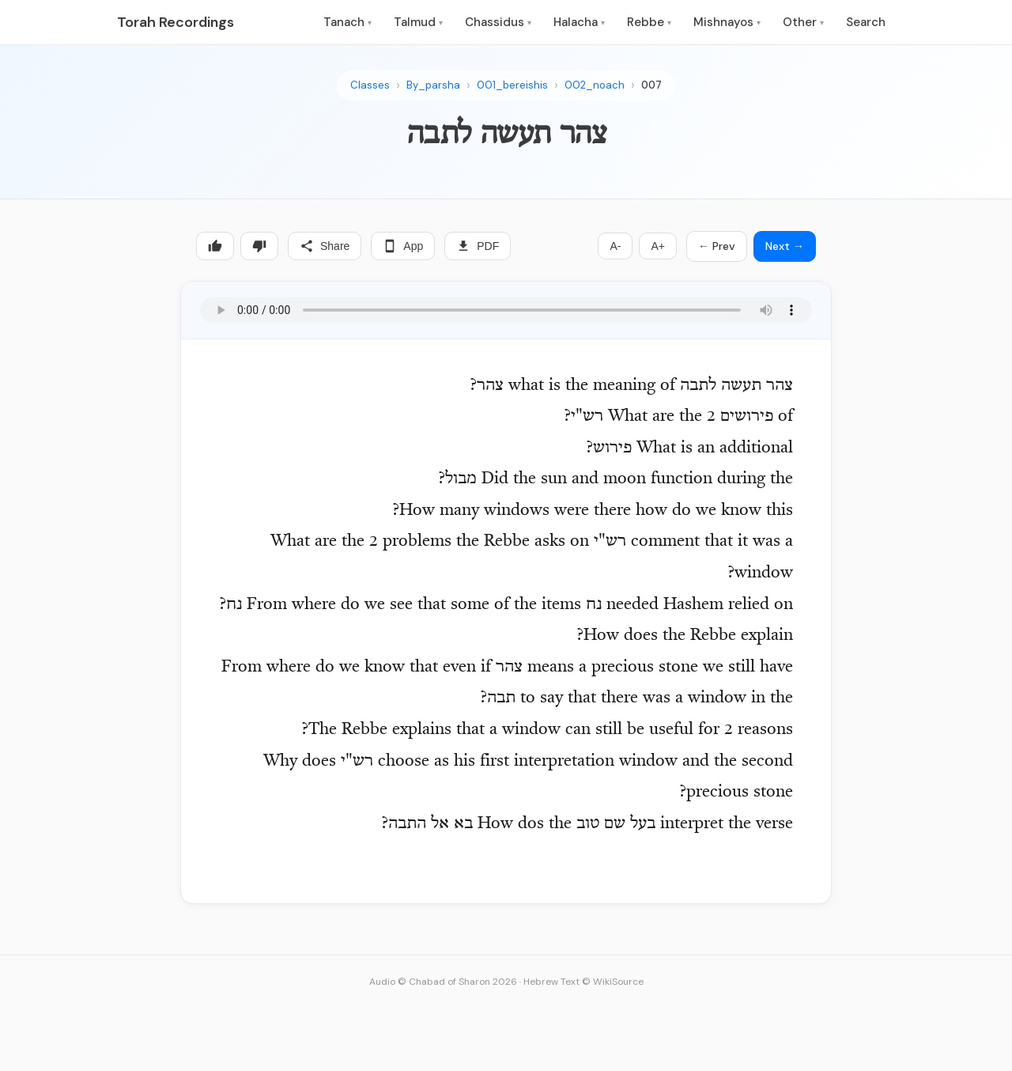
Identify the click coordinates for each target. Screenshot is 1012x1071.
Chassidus (498, 22)
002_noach (595, 85)
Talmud (418, 22)
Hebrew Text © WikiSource (583, 981)
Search (866, 22)
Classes (370, 85)
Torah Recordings (175, 22)
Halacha (579, 22)
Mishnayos (727, 22)
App (403, 246)
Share (324, 246)
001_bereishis (512, 85)
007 (651, 85)
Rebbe (649, 22)
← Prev (716, 246)
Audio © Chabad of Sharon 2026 (443, 981)
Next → (784, 246)
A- (615, 246)
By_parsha (433, 85)
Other (803, 22)
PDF (477, 246)
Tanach (347, 22)
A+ (658, 246)
